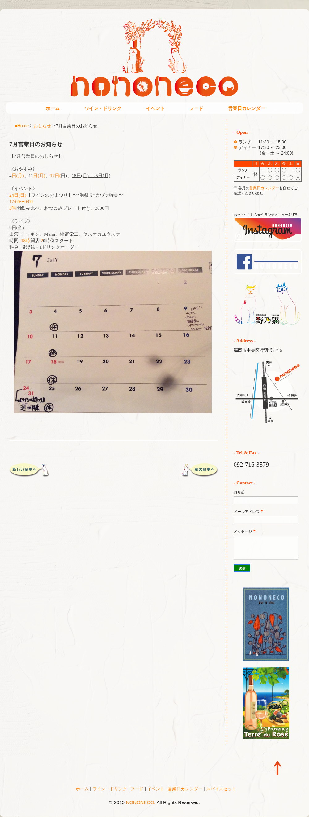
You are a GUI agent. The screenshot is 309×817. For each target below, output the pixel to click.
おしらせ (42, 125)
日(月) (18, 175)
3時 (12, 208)
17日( (55, 175)
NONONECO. (141, 802)
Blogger (167, 811)
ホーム (53, 108)
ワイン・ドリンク (102, 108)
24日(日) (17, 195)
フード (196, 108)
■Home (22, 125)
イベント (155, 108)
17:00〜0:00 (21, 201)
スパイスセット (221, 788)
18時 (25, 240)
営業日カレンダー (246, 108)
